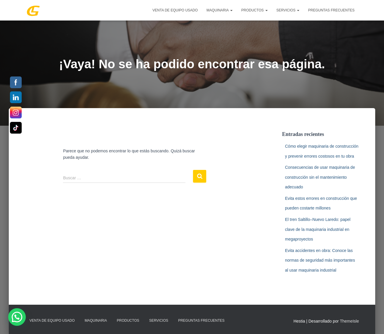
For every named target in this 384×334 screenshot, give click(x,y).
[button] (17, 317)
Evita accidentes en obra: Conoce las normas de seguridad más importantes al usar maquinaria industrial (320, 260)
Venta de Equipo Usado (175, 10)
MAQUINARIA (219, 10)
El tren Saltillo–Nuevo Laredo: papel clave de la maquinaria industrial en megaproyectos (317, 229)
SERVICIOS (288, 10)
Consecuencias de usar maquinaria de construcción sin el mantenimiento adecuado (320, 177)
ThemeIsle (349, 321)
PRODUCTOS (254, 10)
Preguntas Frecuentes (331, 10)
